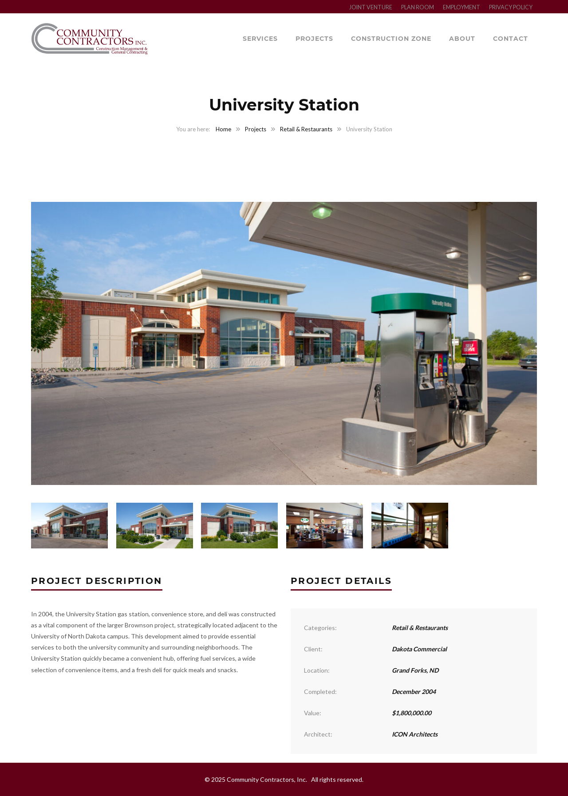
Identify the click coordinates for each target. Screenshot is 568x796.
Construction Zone (391, 39)
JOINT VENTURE (370, 7)
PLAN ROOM (417, 7)
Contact (510, 39)
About (462, 39)
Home (223, 129)
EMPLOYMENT (461, 7)
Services (260, 39)
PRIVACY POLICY (510, 7)
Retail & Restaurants (306, 129)
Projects (314, 39)
